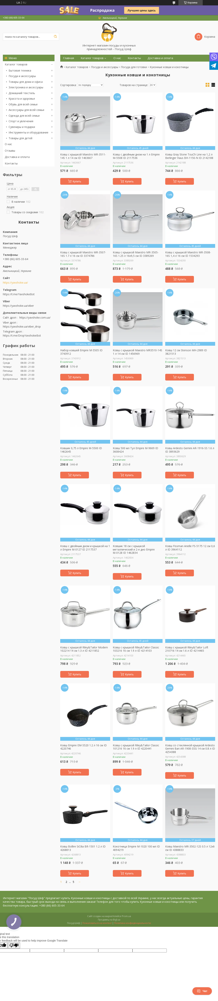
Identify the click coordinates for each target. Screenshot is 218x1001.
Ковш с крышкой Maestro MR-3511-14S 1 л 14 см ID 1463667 (83, 156)
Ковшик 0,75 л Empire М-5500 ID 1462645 (81, 449)
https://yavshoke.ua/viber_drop (22, 326)
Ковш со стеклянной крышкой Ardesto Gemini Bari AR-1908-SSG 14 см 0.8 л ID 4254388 (190, 749)
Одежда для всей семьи (24, 115)
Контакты (11, 163)
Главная (68, 58)
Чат (202, 991)
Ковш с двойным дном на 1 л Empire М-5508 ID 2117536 (136, 156)
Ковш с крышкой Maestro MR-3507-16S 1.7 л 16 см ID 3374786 (83, 254)
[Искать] (55, 37)
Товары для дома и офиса (26, 82)
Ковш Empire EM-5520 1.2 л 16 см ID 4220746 (83, 747)
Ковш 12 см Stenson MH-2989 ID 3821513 (186, 352)
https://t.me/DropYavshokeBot (22, 335)
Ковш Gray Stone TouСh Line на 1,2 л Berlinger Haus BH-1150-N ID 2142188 (189, 156)
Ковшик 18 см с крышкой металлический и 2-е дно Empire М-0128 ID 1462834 (134, 549)
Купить (77, 181)
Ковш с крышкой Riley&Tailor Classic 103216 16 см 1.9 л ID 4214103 (136, 649)
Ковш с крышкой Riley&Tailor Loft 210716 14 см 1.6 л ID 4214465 (186, 649)
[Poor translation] (14, 945)
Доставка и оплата (17, 157)
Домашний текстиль (22, 93)
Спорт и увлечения (21, 121)
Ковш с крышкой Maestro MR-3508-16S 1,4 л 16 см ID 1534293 (188, 254)
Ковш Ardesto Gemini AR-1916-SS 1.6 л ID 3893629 (189, 449)
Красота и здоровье (22, 98)
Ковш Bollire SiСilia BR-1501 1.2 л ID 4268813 (83, 848)
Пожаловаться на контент (97, 923)
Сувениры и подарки (22, 127)
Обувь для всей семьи (23, 104)
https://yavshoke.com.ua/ (34, 317)
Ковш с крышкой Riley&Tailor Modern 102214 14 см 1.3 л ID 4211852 (84, 649)
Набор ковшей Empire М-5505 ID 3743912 (81, 352)
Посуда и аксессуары (22, 76)
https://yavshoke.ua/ (15, 282)
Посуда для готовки (134, 67)
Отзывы (10, 150)
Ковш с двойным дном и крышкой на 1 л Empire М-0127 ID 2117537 (85, 547)
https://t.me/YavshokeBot (19, 294)
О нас (8, 144)
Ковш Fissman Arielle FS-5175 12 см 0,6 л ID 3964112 (190, 547)
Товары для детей (20, 138)
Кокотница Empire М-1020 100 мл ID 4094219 (136, 848)
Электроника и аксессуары (26, 87)
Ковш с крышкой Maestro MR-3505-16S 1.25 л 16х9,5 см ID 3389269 (136, 254)
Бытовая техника (20, 70)
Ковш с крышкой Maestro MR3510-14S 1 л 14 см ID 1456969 (137, 352)
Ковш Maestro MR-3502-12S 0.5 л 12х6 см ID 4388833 (190, 848)
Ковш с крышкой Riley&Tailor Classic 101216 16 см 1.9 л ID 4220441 (136, 747)
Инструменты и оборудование (28, 132)
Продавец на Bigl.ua (109, 919)
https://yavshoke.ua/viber (18, 305)
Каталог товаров (16, 64)
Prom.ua (126, 916)
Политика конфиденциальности (132, 923)
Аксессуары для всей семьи (26, 110)
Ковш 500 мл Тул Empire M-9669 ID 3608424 (135, 449)
